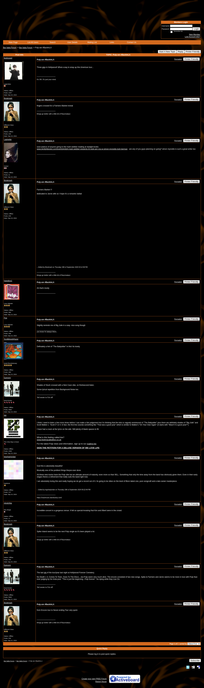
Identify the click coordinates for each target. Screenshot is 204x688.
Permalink (178, 59)
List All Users (32, 42)
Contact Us (131, 42)
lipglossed (8, 58)
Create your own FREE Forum (94, 679)
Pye (5, 318)
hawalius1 (8, 281)
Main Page (13, 42)
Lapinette (7, 139)
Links (112, 42)
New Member (194, 34)
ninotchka (8, 503)
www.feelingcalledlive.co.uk (49, 440)
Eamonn (7, 378)
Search (53, 42)
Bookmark (8, 98)
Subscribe (195, 660)
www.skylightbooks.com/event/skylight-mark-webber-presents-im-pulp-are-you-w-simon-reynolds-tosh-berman (82, 149)
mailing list (91, 444)
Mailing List (92, 42)
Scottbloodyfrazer (11, 339)
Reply (180, 51)
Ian (5, 415)
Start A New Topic (167, 51)
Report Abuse (101, 682)
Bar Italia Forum (9, 48)
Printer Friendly (193, 51)
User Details (72, 42)
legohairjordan (10, 457)
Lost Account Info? (192, 37)
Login (196, 29)
